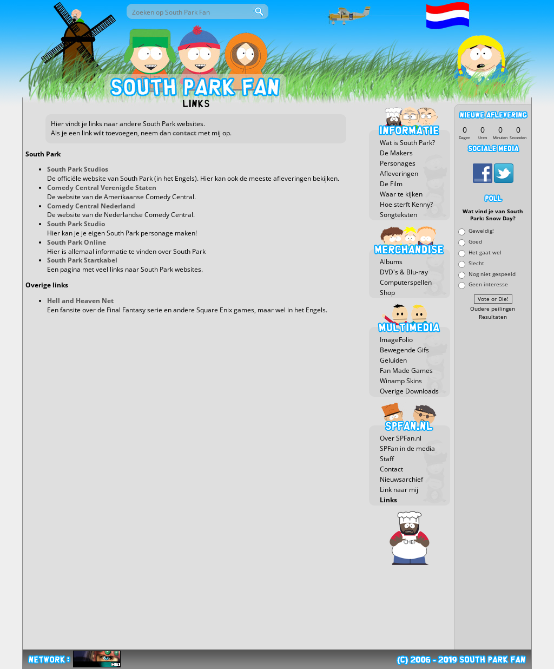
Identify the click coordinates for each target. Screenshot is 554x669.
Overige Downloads (409, 391)
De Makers (396, 153)
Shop (387, 292)
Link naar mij (399, 489)
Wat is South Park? (407, 142)
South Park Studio (76, 223)
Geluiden (393, 360)
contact (184, 132)
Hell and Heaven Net (80, 300)
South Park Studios (77, 169)
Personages (398, 163)
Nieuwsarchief (401, 479)
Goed (475, 241)
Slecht (476, 262)
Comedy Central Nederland (91, 206)
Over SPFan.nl (400, 438)
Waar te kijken (401, 194)
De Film (391, 183)
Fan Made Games (406, 370)
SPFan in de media (407, 448)
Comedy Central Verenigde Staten (101, 187)
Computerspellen (406, 282)
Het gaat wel (485, 251)
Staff (387, 458)
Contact (391, 469)
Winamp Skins (401, 380)
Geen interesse (488, 284)
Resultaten (493, 316)
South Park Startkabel (82, 260)
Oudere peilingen (492, 308)
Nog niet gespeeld (492, 273)
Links (388, 499)
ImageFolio (396, 339)
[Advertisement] (492, 485)
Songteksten (398, 214)
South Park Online (76, 242)
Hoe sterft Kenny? (406, 204)
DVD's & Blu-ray (404, 272)
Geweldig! (481, 230)
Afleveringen (399, 173)
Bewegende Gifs (404, 350)
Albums (391, 261)
